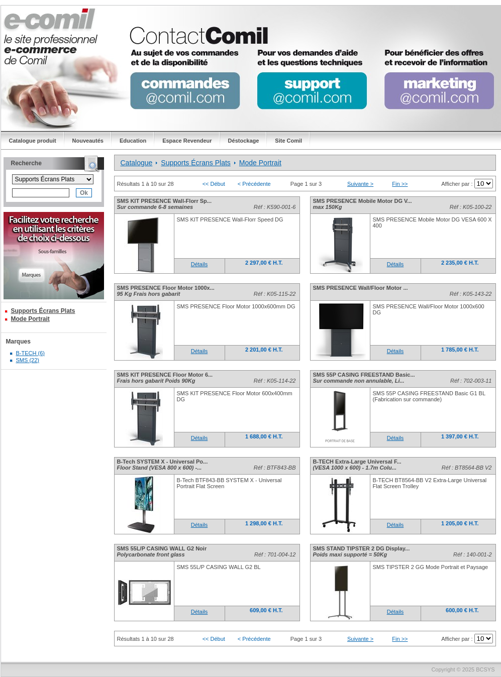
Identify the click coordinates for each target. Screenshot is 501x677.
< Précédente (254, 184)
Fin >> (400, 184)
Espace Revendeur (187, 141)
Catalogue (137, 163)
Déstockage (243, 141)
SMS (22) (27, 360)
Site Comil (288, 141)
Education (133, 141)
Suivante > (360, 184)
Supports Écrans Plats (43, 310)
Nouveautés (88, 141)
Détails (199, 264)
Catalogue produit (32, 141)
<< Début (214, 184)
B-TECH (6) (30, 353)
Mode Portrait (30, 318)
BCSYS (485, 669)
